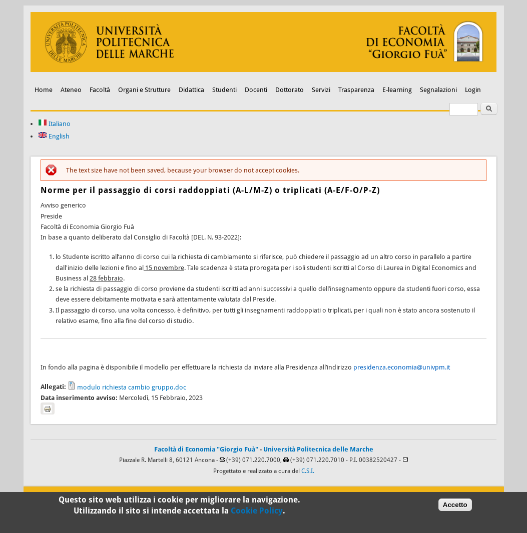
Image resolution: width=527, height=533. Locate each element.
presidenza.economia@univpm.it (401, 367)
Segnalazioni (438, 90)
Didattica (191, 90)
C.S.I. (307, 471)
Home (44, 90)
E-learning (397, 90)
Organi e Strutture (144, 90)
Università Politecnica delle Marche (318, 449)
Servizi (321, 90)
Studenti (224, 90)
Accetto (455, 507)
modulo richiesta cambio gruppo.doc (131, 387)
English (54, 136)
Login (473, 90)
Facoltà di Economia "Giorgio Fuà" (206, 449)
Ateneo (71, 90)
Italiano (54, 124)
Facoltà (100, 90)
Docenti (256, 90)
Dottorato (289, 90)
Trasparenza (356, 90)
